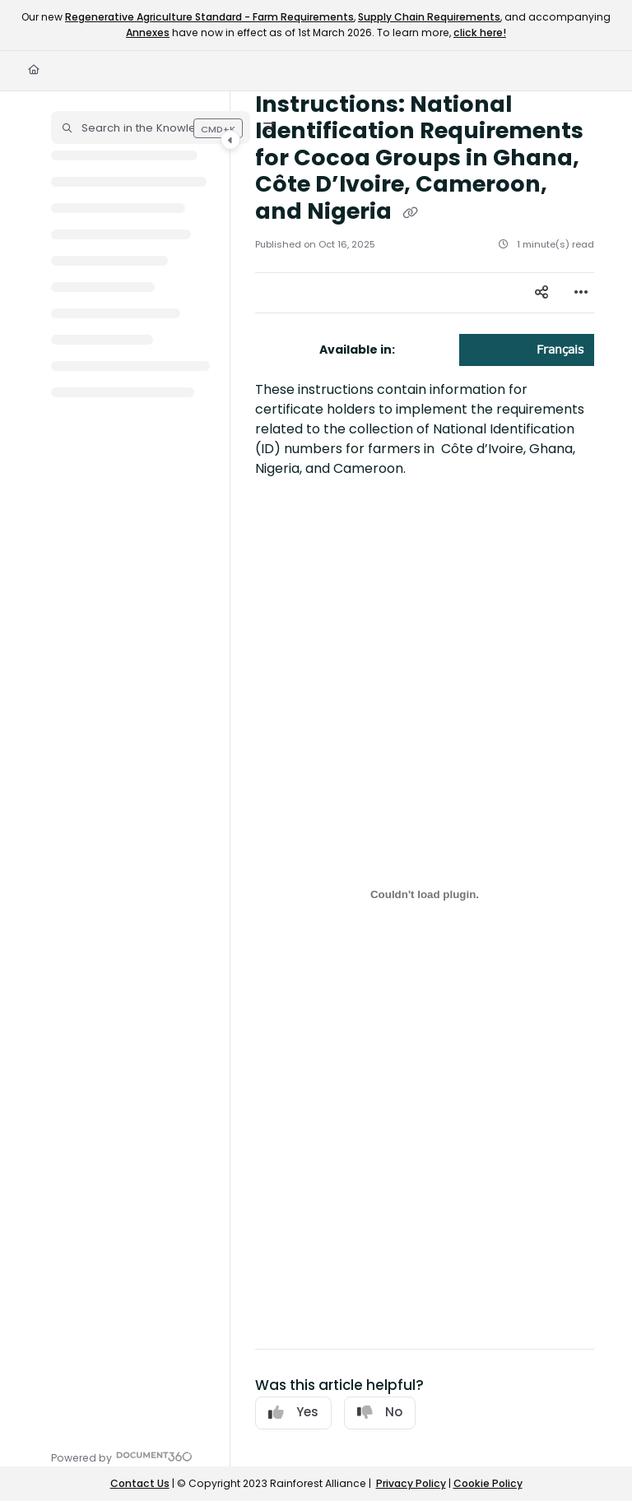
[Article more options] (581, 293)
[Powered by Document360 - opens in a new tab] (122, 1456)
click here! (479, 32)
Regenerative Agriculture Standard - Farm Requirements (209, 17)
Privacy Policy (411, 1483)
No (379, 1411)
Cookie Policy (488, 1483)
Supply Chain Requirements (429, 17)
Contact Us (140, 1483)
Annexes (148, 32)
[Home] (34, 70)
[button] (150, 127)
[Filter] (269, 127)
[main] (424, 778)
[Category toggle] (230, 140)
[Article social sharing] (541, 293)
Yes (293, 1411)
